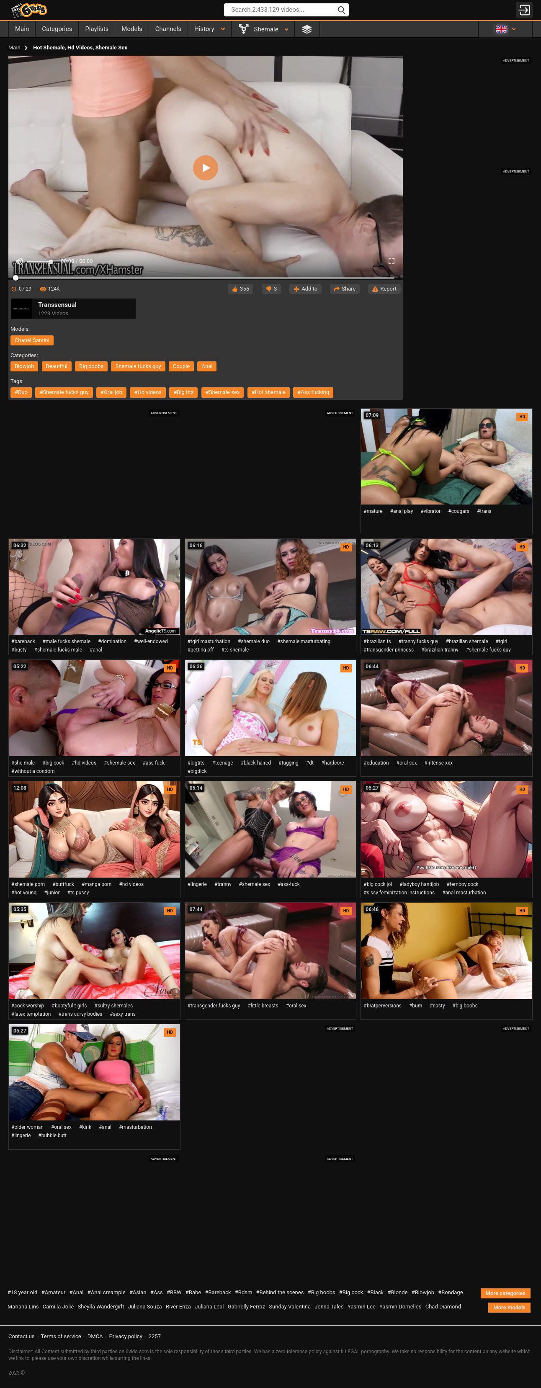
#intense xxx (439, 763)
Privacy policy (125, 1336)
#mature (372, 511)
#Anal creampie (107, 1292)
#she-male (23, 763)
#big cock (53, 763)
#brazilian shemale (467, 641)
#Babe (193, 1292)
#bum (415, 1006)
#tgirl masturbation (209, 641)
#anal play (401, 511)
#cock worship (27, 1006)
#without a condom (33, 771)
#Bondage (450, 1292)
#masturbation (135, 1127)
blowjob (24, 366)
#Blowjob (423, 1292)
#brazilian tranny (440, 650)
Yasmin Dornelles (400, 1306)
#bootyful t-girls (69, 1006)
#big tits (183, 392)
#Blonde (397, 1292)
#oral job (111, 392)
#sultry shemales (114, 1006)
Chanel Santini (32, 340)
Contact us (21, 1336)
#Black (375, 1292)
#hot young (23, 893)
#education (376, 763)
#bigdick (197, 771)
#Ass (156, 1292)
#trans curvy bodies (80, 1014)
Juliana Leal (209, 1306)
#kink (85, 1127)
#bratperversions (382, 1006)
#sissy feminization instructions (399, 893)
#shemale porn (28, 884)
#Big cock (351, 1292)
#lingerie (197, 884)
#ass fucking (313, 392)
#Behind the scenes (280, 1292)
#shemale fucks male (58, 650)
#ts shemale (235, 650)
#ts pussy (78, 893)
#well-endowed (151, 641)
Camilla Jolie (58, 1306)
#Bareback (218, 1292)
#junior (51, 893)
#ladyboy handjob (419, 884)
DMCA (95, 1336)
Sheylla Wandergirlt (101, 1306)
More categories (506, 1293)
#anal (96, 650)
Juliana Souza (145, 1306)
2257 (155, 1336)
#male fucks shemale (67, 641)
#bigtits (196, 763)
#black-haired (256, 763)
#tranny (223, 884)
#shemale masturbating (303, 641)
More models (509, 1307)
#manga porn (97, 884)
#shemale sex (223, 392)
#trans (484, 511)
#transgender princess (388, 650)
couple (181, 366)
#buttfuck (63, 884)
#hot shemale (269, 392)
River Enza (178, 1306)
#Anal (77, 1292)
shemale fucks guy (138, 366)
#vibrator (430, 511)
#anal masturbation (464, 893)
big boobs (91, 366)
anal (206, 366)
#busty (19, 650)
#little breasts (262, 1006)
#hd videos (148, 392)
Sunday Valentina (290, 1306)
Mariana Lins (23, 1306)
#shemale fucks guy (63, 392)
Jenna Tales (328, 1306)
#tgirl (502, 641)
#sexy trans (123, 1014)
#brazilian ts (377, 641)
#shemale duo (254, 641)
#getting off (201, 650)
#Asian (138, 1292)
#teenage (222, 763)
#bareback (23, 641)
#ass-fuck (153, 763)
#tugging (288, 763)
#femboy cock (463, 884)
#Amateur (53, 1292)
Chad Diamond (443, 1306)
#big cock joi (377, 884)
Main (14, 47)
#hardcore (332, 763)
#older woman (27, 1127)
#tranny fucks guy (418, 641)
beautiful (57, 366)
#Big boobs (321, 1292)
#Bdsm (243, 1292)
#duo (21, 392)
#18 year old (22, 1292)
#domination (112, 641)
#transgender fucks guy (214, 1006)
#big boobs (465, 1006)
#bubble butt (52, 1135)
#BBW (174, 1292)
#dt (310, 763)
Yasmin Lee (362, 1306)
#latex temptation (31, 1014)
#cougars (458, 511)
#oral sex (407, 763)
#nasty (437, 1006)
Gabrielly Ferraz (246, 1306)
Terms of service (61, 1336)
